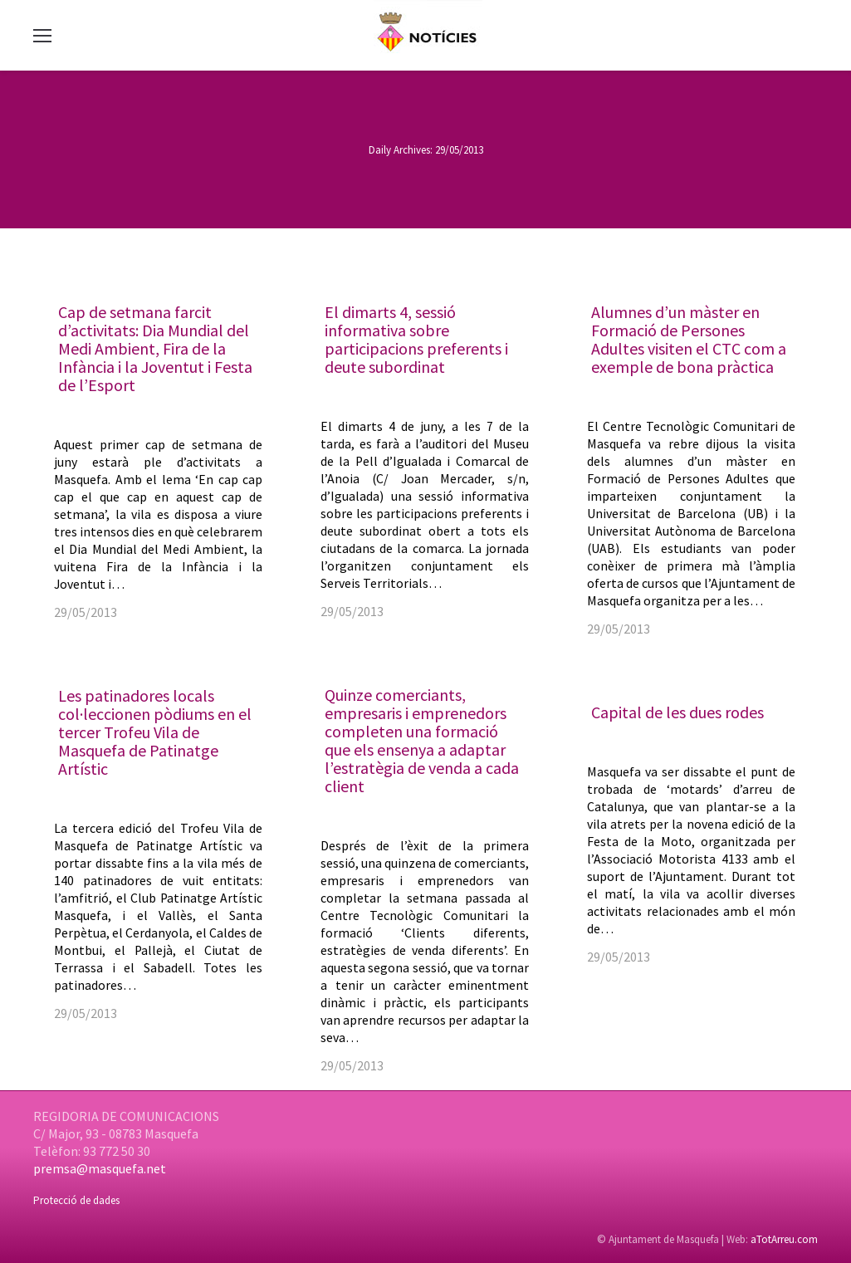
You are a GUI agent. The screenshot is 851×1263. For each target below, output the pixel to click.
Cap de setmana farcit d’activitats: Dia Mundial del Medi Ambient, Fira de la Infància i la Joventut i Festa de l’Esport (155, 348)
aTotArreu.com (784, 1239)
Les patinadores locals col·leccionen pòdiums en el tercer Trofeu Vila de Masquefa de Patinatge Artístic (155, 732)
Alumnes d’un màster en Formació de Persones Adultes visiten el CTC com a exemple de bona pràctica (688, 339)
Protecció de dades (76, 1200)
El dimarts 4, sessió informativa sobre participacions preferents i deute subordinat (416, 339)
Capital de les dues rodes (677, 712)
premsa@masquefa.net (99, 1168)
